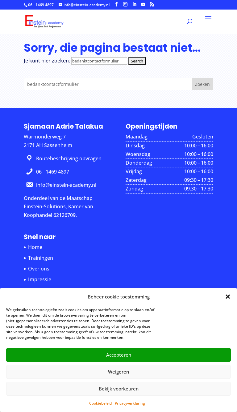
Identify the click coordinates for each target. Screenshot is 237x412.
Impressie (39, 279)
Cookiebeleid (100, 403)
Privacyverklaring (130, 403)
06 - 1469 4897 (41, 4)
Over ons (38, 268)
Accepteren (118, 355)
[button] (228, 297)
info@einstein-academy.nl (66, 185)
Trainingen (40, 257)
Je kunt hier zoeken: (47, 60)
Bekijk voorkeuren (119, 389)
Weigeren (118, 372)
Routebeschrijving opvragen (69, 158)
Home (35, 247)
